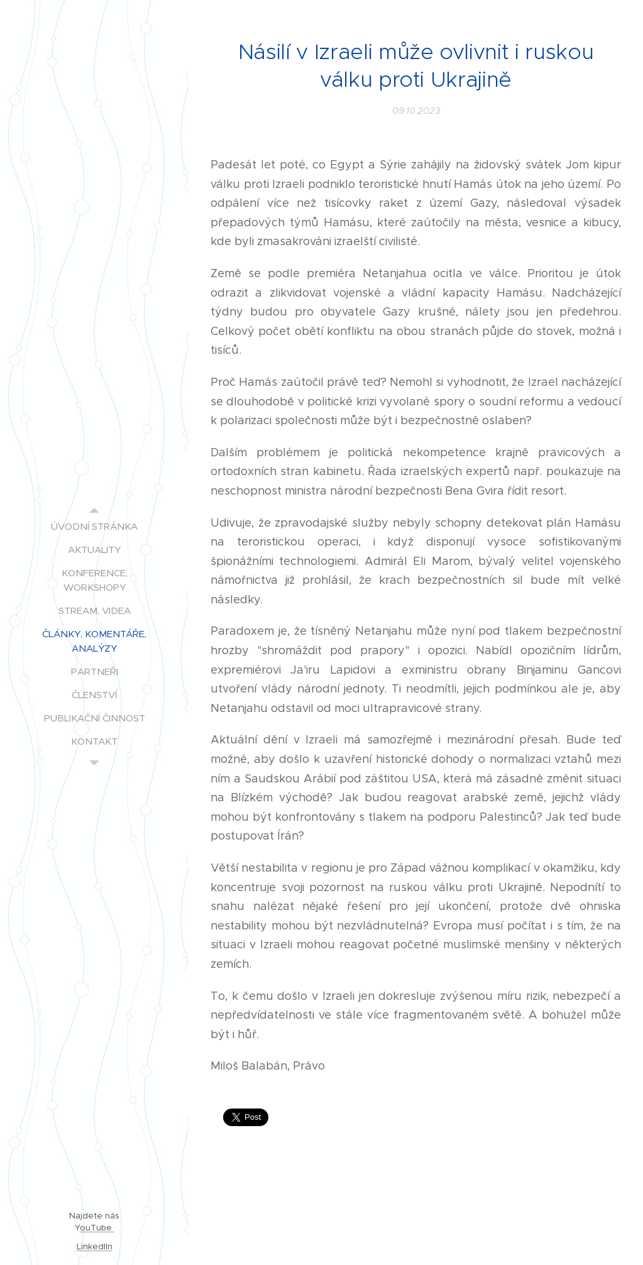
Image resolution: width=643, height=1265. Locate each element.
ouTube (97, 1227)
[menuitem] (94, 526)
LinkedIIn (95, 1246)
